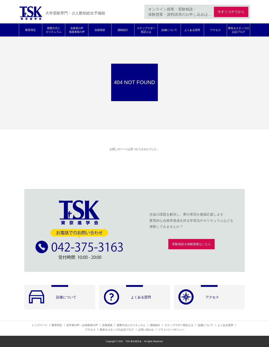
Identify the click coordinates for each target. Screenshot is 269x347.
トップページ (39, 325)
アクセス (215, 29)
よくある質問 (192, 29)
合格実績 (100, 29)
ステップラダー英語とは (146, 30)
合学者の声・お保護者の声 (82, 325)
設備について (169, 29)
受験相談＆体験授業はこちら (191, 244)
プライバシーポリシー (171, 329)
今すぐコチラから (231, 12)
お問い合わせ (146, 329)
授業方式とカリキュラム (53, 30)
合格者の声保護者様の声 (77, 30)
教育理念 (30, 29)
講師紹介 (123, 29)
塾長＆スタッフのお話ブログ (238, 30)
